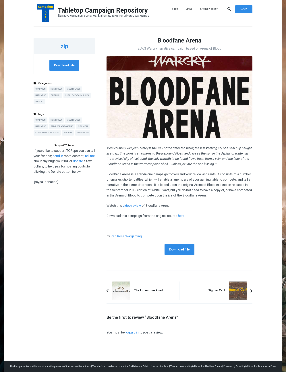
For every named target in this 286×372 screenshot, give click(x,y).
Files (175, 8)
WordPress (270, 366)
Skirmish (55, 95)
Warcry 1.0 (82, 133)
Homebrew (56, 89)
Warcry (39, 101)
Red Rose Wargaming (126, 236)
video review (132, 205)
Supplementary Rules (77, 95)
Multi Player (73, 89)
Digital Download (197, 366)
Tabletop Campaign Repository (103, 10)
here (181, 216)
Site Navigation (209, 8)
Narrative (40, 95)
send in (58, 156)
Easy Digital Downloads (248, 366)
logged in (132, 332)
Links (189, 8)
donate (78, 161)
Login (243, 8)
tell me (90, 156)
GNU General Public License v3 (145, 366)
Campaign (40, 89)
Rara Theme (215, 366)
